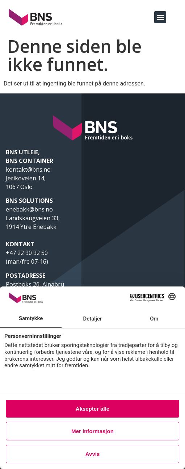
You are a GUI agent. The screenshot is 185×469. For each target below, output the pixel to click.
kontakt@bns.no (29, 169)
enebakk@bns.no (30, 209)
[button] (160, 17)
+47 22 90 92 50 (27, 253)
